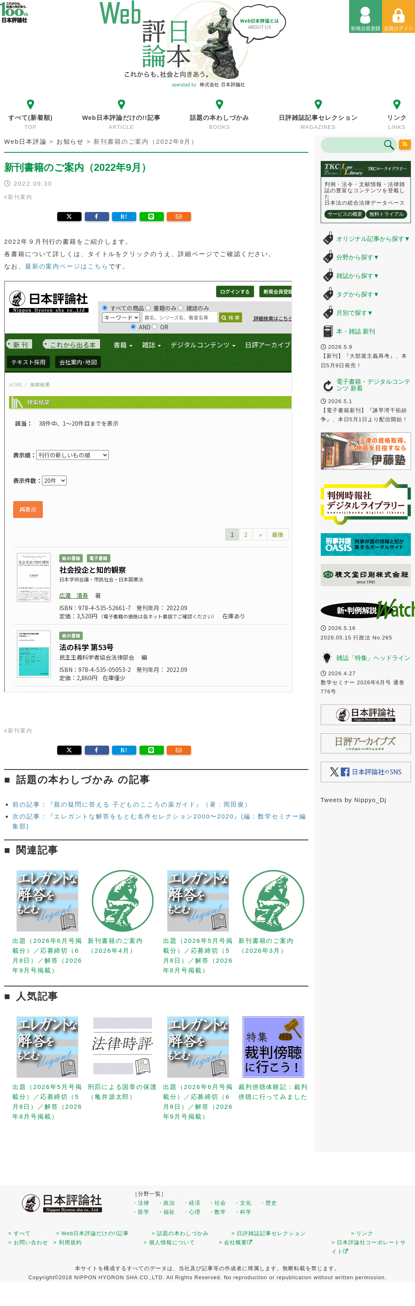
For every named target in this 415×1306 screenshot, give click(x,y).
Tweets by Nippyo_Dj (354, 799)
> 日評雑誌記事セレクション (268, 1233)
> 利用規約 (68, 1242)
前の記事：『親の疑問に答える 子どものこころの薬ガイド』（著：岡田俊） (132, 804)
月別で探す (354, 312)
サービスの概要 (345, 214)
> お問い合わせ (28, 1242)
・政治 (166, 1203)
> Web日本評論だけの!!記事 (92, 1233)
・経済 (192, 1203)
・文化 (243, 1203)
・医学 (140, 1212)
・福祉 (166, 1212)
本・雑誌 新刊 (355, 331)
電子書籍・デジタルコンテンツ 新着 (373, 385)
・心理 (192, 1212)
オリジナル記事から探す (373, 238)
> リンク (362, 1233)
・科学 (243, 1212)
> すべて (19, 1233)
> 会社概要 (236, 1242)
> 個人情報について (169, 1242)
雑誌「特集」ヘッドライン (373, 657)
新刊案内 (20, 197)
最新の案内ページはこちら (67, 266)
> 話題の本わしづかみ (180, 1233)
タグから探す (358, 294)
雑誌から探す (358, 275)
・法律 (140, 1203)
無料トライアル (386, 214)
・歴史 (268, 1203)
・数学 (217, 1212)
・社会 (217, 1203)
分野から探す (358, 257)
